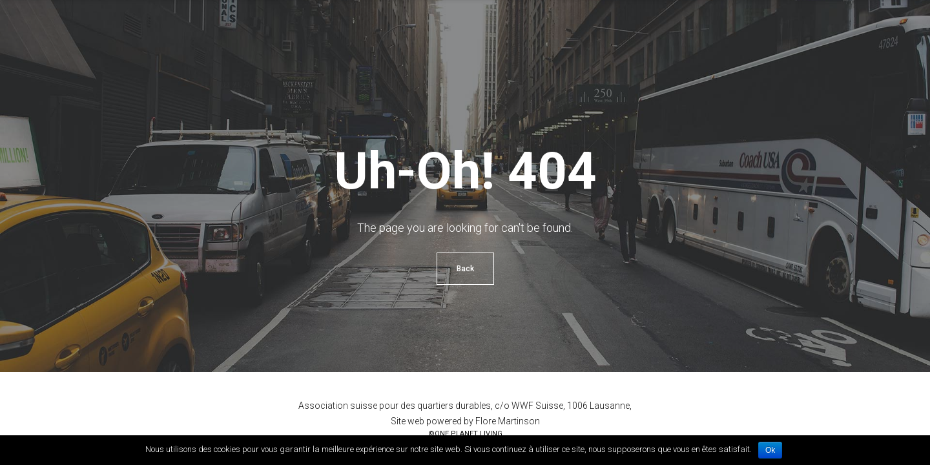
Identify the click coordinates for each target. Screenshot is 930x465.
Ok (770, 450)
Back (465, 268)
